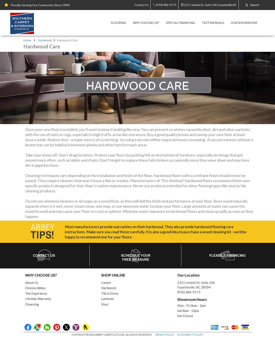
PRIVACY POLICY (164, 334)
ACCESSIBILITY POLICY (190, 334)
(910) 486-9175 (188, 292)
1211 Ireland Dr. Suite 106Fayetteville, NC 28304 (196, 285)
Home (27, 40)
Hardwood (45, 40)
